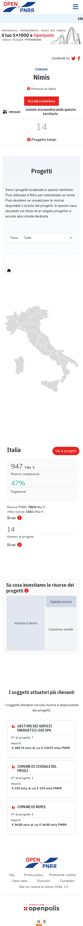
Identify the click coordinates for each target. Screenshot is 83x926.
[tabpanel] (41, 495)
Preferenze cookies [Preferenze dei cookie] (62, 875)
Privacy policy (33, 875)
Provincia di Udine (41, 89)
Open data (19, 881)
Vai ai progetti (66, 451)
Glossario (43, 881)
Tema (14, 238)
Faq (11, 875)
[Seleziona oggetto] (48, 238)
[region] (41, 353)
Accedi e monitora (41, 101)
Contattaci (67, 881)
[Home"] (9, 270)
